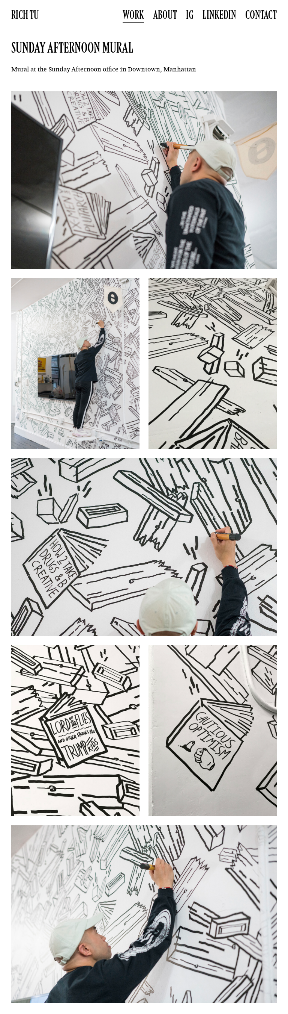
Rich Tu (25, 15)
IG (190, 15)
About (165, 15)
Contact (261, 15)
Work (133, 15)
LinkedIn (219, 15)
